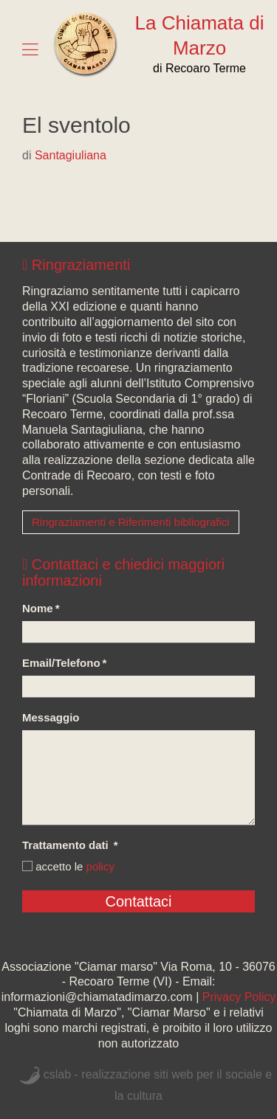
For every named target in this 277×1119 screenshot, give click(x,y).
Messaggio (51, 717)
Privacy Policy (239, 997)
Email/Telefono (64, 662)
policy (100, 866)
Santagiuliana (70, 155)
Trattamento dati (70, 845)
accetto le (68, 866)
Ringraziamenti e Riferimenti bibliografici (131, 522)
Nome (41, 608)
